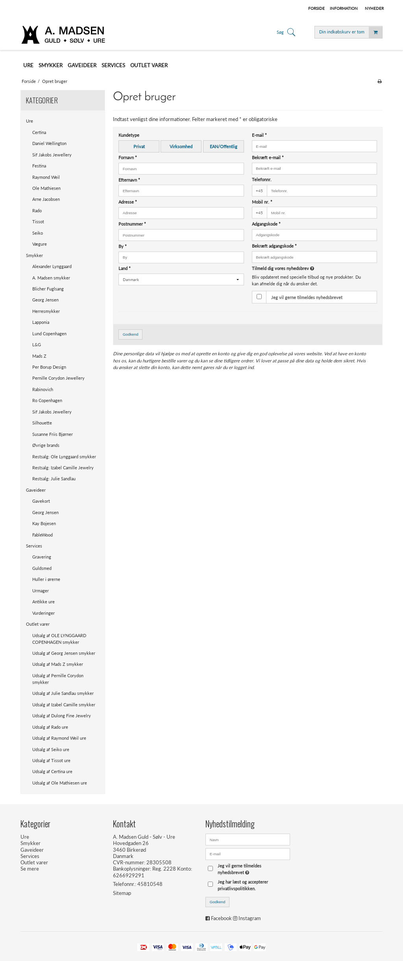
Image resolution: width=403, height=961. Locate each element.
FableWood (42, 534)
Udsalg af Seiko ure (50, 749)
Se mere (29, 868)
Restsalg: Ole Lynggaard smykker (64, 456)
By (122, 246)
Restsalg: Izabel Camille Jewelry (63, 467)
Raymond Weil (46, 177)
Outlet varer (38, 624)
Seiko (37, 232)
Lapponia (40, 322)
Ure (29, 120)
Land (124, 268)
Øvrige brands (45, 445)
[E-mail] (247, 853)
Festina (39, 165)
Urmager (40, 590)
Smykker (34, 255)
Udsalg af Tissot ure (51, 760)
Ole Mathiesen (46, 188)
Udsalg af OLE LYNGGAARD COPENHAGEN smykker (59, 639)
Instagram (249, 918)
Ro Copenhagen (47, 400)
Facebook (221, 918)
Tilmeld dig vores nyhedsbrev (302, 268)
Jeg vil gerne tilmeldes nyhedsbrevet (306, 297)
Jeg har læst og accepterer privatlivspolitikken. (243, 885)
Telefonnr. (262, 179)
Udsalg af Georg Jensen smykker (63, 653)
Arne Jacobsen (46, 199)
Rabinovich (42, 389)
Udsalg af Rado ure (50, 726)
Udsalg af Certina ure (52, 771)
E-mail (259, 135)
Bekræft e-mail (268, 157)
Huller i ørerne (46, 579)
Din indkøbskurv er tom (350, 32)
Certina (39, 132)
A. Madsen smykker (51, 277)
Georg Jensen (45, 299)
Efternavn (129, 179)
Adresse (127, 201)
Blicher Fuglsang (48, 288)
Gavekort (41, 500)
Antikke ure (43, 601)
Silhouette (42, 422)
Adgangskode (266, 223)
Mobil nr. (262, 201)
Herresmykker (46, 311)
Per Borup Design (49, 366)
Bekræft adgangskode (274, 245)
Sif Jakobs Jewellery (52, 154)
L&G (36, 344)
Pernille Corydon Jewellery (58, 377)
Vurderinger (43, 613)
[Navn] (247, 839)
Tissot (38, 221)
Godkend (131, 334)
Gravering (41, 556)
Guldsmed (42, 568)
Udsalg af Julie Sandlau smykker (63, 693)
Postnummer (132, 223)
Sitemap (122, 893)
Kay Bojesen (44, 523)
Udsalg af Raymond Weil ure (59, 738)
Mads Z (39, 355)
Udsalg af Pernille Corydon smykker (57, 679)
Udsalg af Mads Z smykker (57, 664)
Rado (37, 210)
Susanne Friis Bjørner (52, 434)
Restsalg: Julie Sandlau (54, 478)
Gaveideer (36, 489)
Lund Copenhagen (49, 333)
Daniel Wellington (49, 143)
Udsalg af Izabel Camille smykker (63, 704)
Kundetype (128, 135)
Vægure (39, 243)
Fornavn (127, 157)
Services (34, 545)
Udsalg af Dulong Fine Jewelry (61, 715)
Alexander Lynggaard (52, 266)
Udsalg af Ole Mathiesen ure (59, 782)
